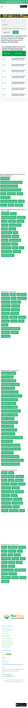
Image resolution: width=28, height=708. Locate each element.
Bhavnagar (6, 298)
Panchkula (5, 321)
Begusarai (5, 484)
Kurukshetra (6, 503)
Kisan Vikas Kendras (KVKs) (8, 643)
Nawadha (22, 317)
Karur (19, 551)
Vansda (5, 225)
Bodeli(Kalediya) (15, 240)
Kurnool (17, 555)
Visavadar (17, 251)
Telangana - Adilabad (9, 373)
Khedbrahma (6, 247)
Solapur (5, 510)
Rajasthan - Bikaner (8, 388)
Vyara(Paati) (6, 236)
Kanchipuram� (7, 499)
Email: (3, 676)
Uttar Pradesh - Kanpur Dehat (11, 411)
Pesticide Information (6, 640)
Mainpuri (15, 558)
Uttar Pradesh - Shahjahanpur (11, 449)
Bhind (13, 298)
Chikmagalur (16, 302)
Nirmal (4, 562)
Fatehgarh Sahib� (8, 491)
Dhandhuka (11, 193)
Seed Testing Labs (6, 647)
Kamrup (14, 495)
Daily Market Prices (6, 628)
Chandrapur (22, 298)
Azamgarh (20, 476)
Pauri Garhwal (7, 507)
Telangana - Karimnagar (9, 415)
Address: (4, 667)
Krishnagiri (15, 313)
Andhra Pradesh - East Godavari (12, 396)
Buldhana (15, 488)
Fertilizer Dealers (5, 636)
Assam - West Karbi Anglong (11, 464)
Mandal (21, 201)
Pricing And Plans (6, 661)
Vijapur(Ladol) (7, 251)
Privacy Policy (5, 663)
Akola (11, 472)
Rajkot (21, 321)
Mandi (22, 558)
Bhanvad (12, 229)
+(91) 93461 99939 (7, 674)
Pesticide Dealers (6, 635)
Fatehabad (16, 306)
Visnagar (20, 221)
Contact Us (4, 659)
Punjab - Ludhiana (8, 426)
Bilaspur (21, 484)
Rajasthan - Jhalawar (9, 403)
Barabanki (19, 480)
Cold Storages (5, 631)
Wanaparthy (6, 577)
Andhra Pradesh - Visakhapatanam (12, 460)
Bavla (3, 193)
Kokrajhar (5, 313)
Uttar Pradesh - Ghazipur (10, 399)
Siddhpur (12, 221)
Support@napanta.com (10, 676)
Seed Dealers (5, 633)
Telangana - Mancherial (9, 430)
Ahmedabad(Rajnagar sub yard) (11, 190)
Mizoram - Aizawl (7, 377)
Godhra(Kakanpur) (8, 255)
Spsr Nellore (13, 510)
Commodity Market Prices (7, 629)
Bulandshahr (6, 488)
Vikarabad (13, 574)
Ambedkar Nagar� (8, 476)
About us (4, 652)
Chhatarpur (6, 302)
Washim (23, 577)
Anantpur (5, 294)
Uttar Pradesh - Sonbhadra (10, 456)
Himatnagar (6, 244)
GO (15, 32)
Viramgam (19, 205)
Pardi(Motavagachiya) (9, 217)
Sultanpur (14, 332)
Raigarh (14, 321)
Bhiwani (14, 484)
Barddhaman (21, 294)
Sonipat (11, 566)
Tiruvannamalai (20, 570)
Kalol (21, 247)
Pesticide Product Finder (7, 641)
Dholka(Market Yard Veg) (9, 201)
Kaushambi (15, 309)
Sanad (11, 205)
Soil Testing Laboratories (7, 638)
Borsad (13, 213)
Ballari (11, 480)
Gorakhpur (6, 495)
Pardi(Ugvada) (7, 232)
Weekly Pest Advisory (7, 645)
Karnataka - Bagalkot (9, 380)
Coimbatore (6, 306)
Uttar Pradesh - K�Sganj (10, 422)
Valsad (4, 229)
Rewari (19, 562)
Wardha (15, 577)
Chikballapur (12, 547)
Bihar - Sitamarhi (7, 452)
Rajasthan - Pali (7, 441)
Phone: (3, 672)
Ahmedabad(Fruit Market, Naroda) (11, 182)
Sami (15, 232)
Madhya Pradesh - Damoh (10, 392)
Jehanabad (6, 309)
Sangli (4, 566)
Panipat (12, 562)
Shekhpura (6, 332)
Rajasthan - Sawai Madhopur (11, 445)
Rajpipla (5, 240)
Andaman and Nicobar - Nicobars (12, 437)
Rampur (5, 325)
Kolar (4, 555)
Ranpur (4, 205)
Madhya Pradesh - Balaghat (10, 384)
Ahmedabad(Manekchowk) (9, 186)
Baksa (13, 294)
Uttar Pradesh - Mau (8, 433)
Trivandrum (6, 336)
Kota (10, 555)
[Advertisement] (14, 10)
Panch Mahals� (17, 503)
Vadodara (21, 217)
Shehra (15, 244)
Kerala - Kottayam (8, 418)
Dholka (20, 193)
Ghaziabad (19, 491)
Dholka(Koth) (5, 197)
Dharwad (22, 547)
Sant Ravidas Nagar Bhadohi (11, 328)
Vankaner (5, 213)
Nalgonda (13, 317)
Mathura (5, 317)
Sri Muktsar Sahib (7, 570)
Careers (6, 654)
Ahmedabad (5, 178)
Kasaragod (17, 499)
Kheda (4, 221)
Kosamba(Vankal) (15, 225)
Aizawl (4, 472)
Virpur (15, 247)
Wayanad (5, 581)
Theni (22, 510)
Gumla (4, 551)
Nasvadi (15, 236)
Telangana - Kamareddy (9, 407)
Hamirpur (12, 551)
